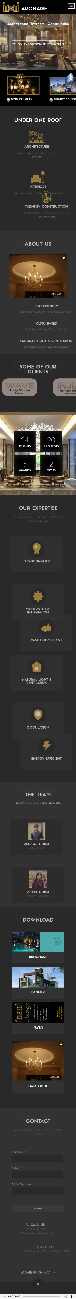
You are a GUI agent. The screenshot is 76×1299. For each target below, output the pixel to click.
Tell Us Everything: (22, 1184)
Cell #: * (16, 1168)
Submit (38, 1208)
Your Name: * (19, 1152)
